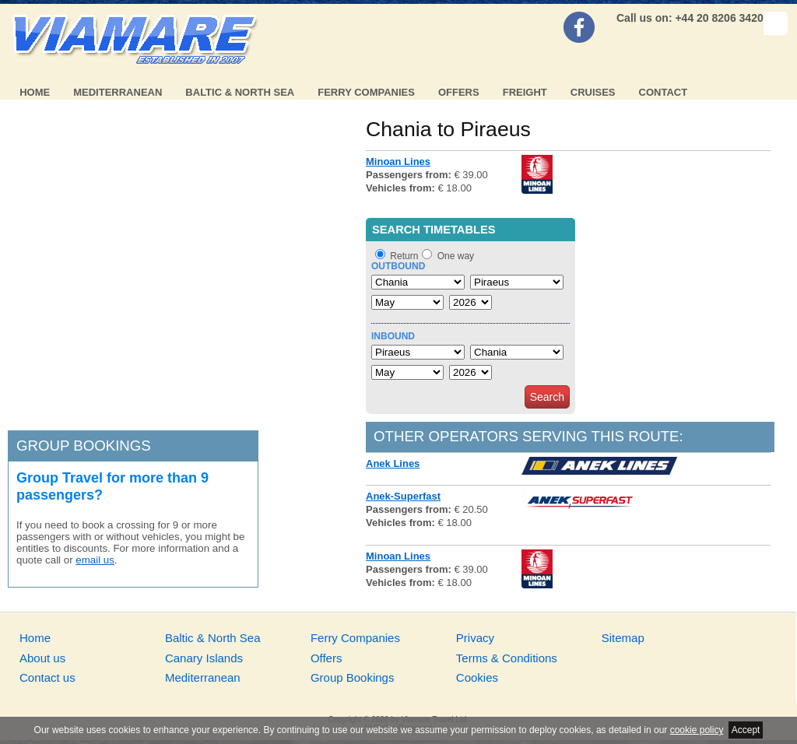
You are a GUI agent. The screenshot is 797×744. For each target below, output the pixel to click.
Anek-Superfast (403, 496)
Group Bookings (353, 677)
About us (42, 658)
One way (455, 256)
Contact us (47, 677)
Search (547, 397)
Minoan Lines (398, 161)
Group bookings (83, 445)
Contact (663, 92)
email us (94, 560)
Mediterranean (117, 92)
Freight (525, 92)
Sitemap (623, 637)
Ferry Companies (366, 92)
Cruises (593, 92)
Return (404, 256)
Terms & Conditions (506, 658)
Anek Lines (393, 463)
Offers (458, 92)
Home (34, 92)
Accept (746, 730)
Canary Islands (204, 658)
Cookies (477, 677)
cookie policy (697, 730)
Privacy (475, 637)
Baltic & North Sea (239, 92)
